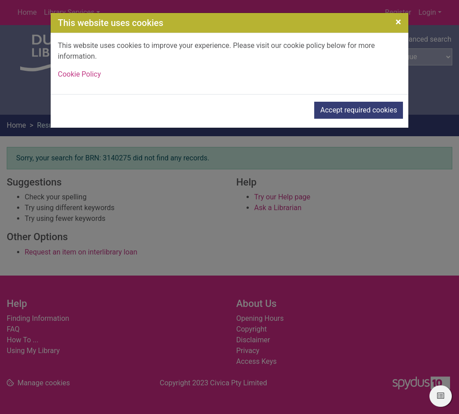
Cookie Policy (79, 74)
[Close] (398, 21)
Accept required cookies (358, 110)
